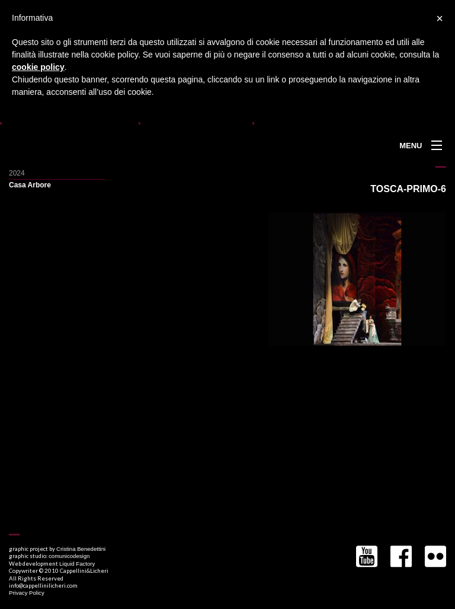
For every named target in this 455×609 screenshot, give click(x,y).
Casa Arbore (30, 185)
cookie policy (38, 67)
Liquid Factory (77, 563)
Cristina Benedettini (80, 549)
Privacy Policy (26, 592)
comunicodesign (69, 556)
